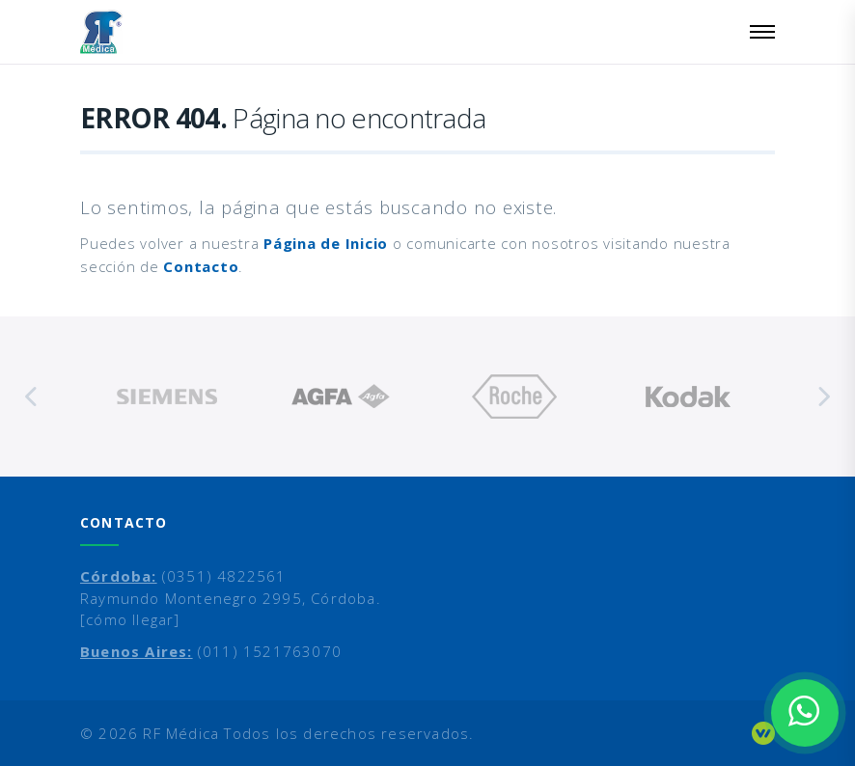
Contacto (200, 266)
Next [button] (823, 396)
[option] (167, 396)
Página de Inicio (325, 243)
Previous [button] (31, 396)
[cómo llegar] (130, 619)
